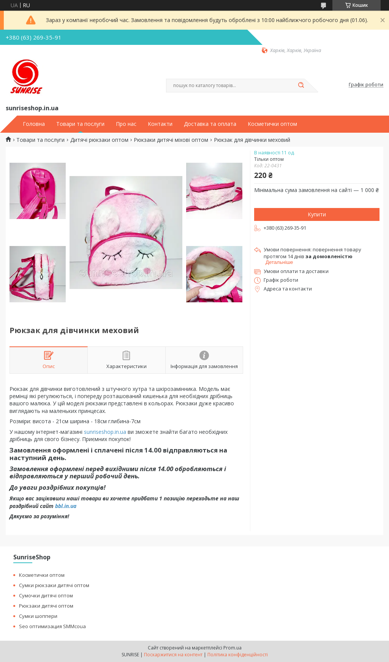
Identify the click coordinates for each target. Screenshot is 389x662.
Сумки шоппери (38, 616)
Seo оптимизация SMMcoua (52, 626)
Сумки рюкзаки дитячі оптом (54, 585)
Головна (34, 124)
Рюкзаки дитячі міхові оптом (171, 140)
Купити (317, 214)
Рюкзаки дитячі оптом (46, 605)
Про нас (126, 124)
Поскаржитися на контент (173, 654)
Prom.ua (232, 648)
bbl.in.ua (65, 506)
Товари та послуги (80, 124)
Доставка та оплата (210, 124)
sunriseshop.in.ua (105, 431)
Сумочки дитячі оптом (46, 595)
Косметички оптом (272, 124)
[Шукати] (300, 85)
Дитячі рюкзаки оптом (99, 140)
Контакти (160, 124)
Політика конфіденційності (237, 654)
